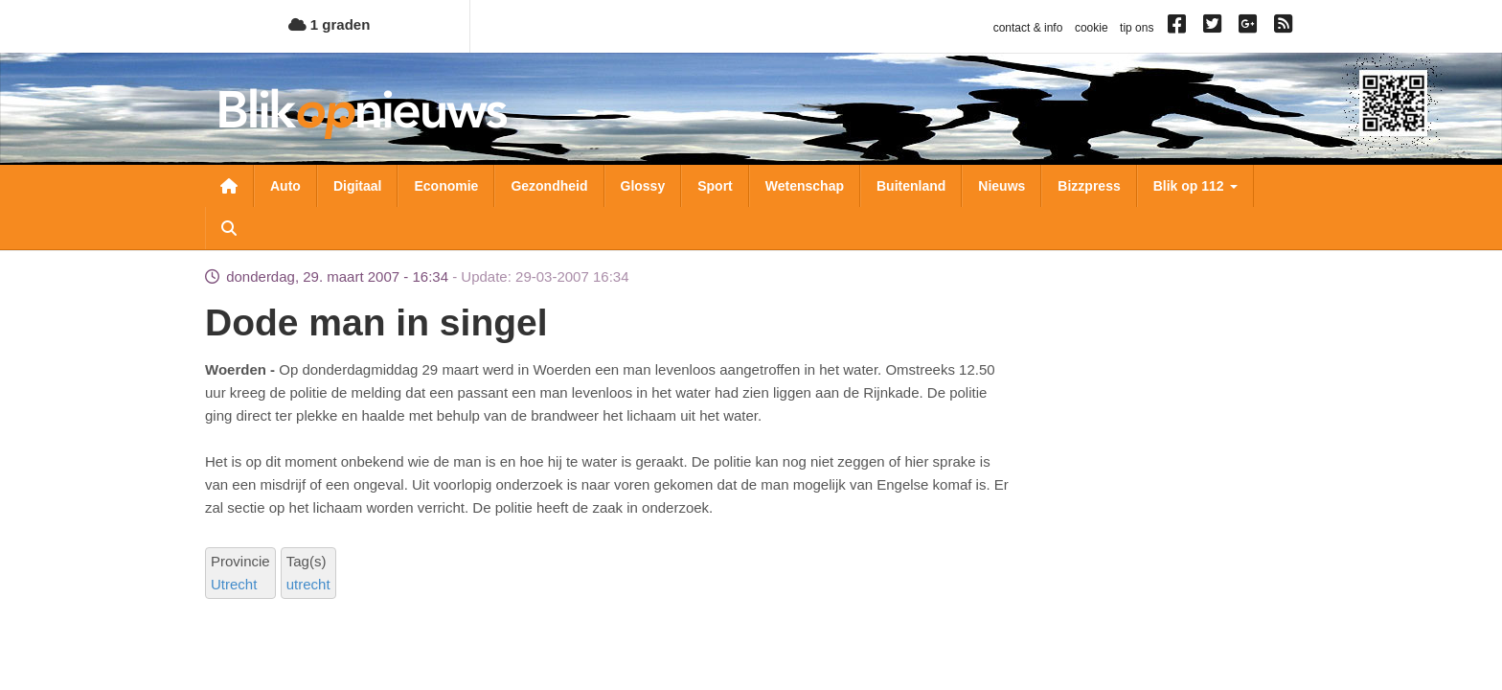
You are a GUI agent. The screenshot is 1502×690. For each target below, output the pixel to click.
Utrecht (234, 584)
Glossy (643, 186)
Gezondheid (549, 186)
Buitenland (910, 186)
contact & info (1028, 27)
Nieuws (1001, 186)
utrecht (308, 584)
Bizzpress (1089, 186)
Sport (715, 186)
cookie (1091, 27)
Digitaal (357, 186)
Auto (285, 186)
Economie (446, 186)
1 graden (329, 24)
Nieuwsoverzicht (229, 186)
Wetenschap (804, 186)
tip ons (1136, 27)
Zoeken (229, 228)
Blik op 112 (1195, 186)
